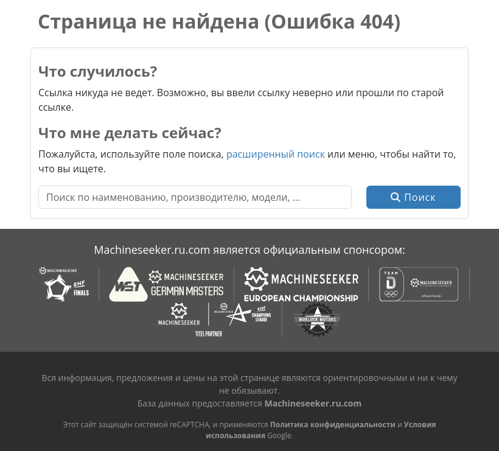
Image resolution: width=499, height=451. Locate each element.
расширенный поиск (275, 154)
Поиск (413, 197)
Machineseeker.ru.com (313, 403)
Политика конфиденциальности (333, 424)
